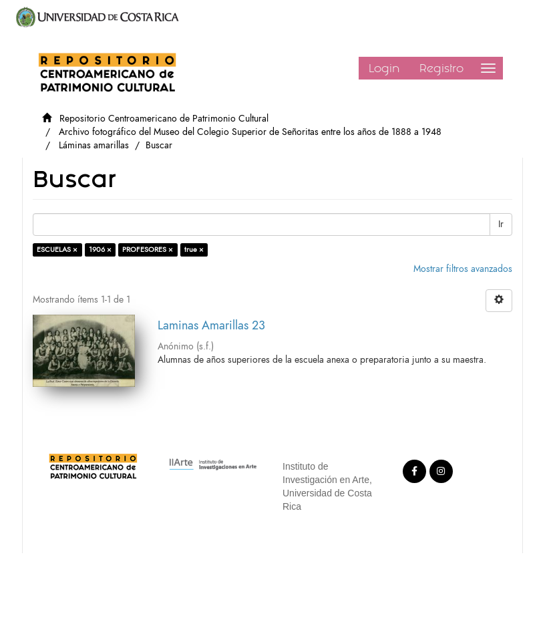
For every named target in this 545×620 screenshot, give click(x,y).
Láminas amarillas (94, 145)
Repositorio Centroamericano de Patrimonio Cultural (163, 118)
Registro (441, 68)
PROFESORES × (147, 250)
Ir (501, 224)
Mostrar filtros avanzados (462, 269)
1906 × (100, 250)
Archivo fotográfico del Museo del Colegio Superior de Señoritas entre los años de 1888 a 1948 (250, 132)
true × (194, 250)
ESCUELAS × (57, 250)
